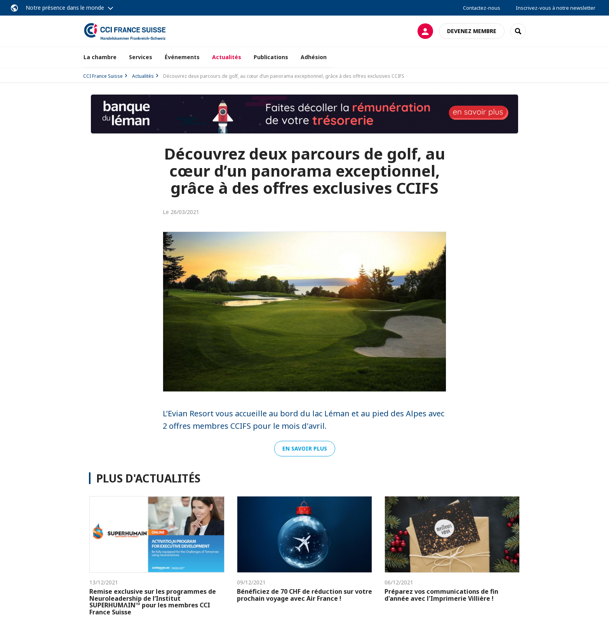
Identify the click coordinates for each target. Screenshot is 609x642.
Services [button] (140, 57)
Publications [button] (271, 57)
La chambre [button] (100, 57)
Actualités (226, 57)
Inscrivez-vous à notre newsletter (555, 7)
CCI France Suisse (103, 76)
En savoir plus (304, 448)
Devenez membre (471, 31)
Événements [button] (182, 57)
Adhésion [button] (314, 57)
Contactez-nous (481, 7)
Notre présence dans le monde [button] (65, 7)
